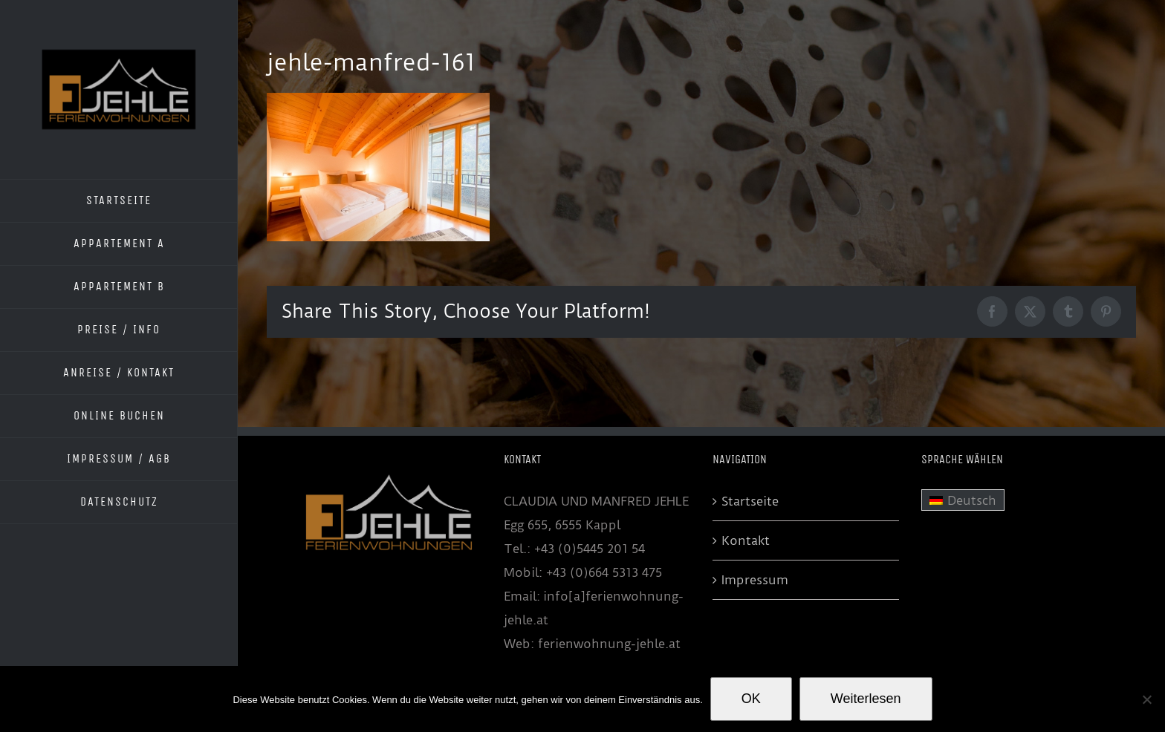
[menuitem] (963, 500)
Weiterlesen (866, 698)
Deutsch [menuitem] (971, 500)
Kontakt (745, 540)
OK (751, 698)
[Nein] (1146, 699)
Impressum (754, 579)
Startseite (750, 501)
